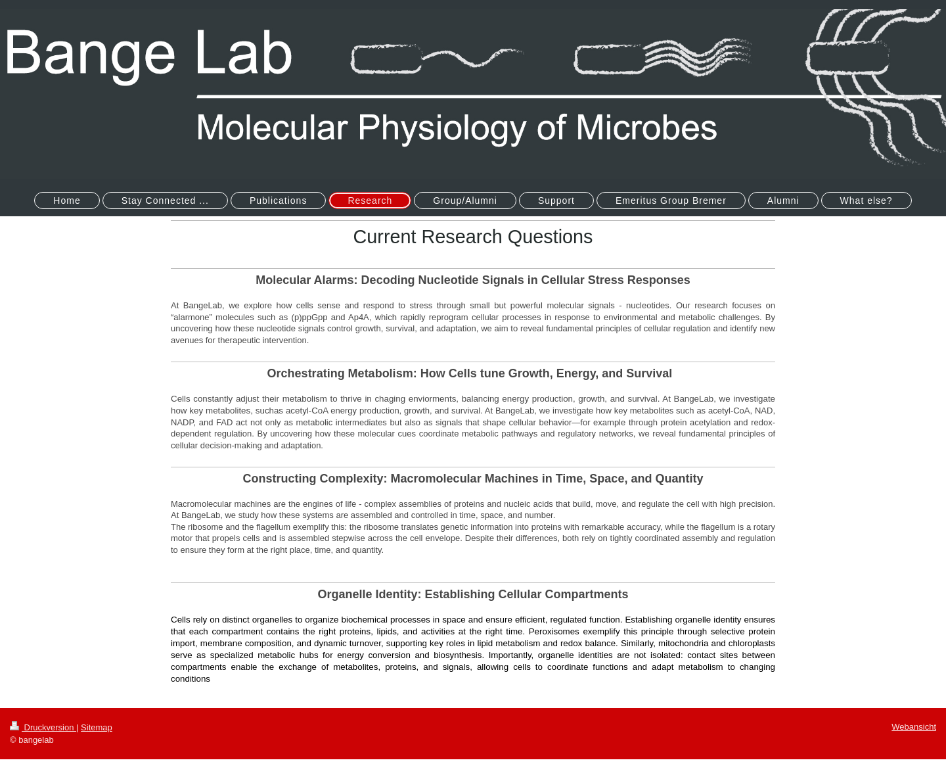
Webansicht (913, 727)
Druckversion (43, 727)
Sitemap (96, 727)
